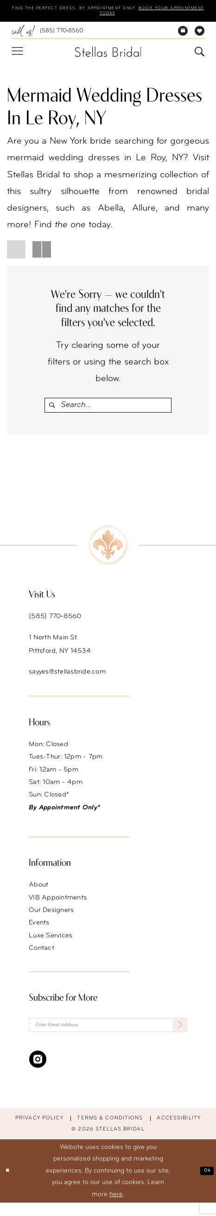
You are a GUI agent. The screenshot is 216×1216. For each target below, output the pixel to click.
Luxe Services (50, 943)
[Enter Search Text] (108, 409)
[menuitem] (47, 35)
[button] (17, 55)
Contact (41, 956)
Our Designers (51, 918)
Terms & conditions (110, 1132)
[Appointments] (183, 35)
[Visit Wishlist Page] (199, 35)
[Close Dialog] (10, 1184)
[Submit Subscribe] (177, 1036)
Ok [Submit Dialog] (205, 1184)
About (38, 893)
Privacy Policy (39, 1132)
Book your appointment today (107, 16)
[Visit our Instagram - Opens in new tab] (38, 1072)
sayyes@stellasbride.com (67, 680)
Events (39, 931)
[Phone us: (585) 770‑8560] (47, 35)
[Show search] (199, 56)
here (116, 1208)
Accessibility (179, 1132)
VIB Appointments (58, 905)
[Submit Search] (52, 409)
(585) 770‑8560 (55, 624)
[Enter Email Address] (108, 1036)
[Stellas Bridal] (108, 55)
